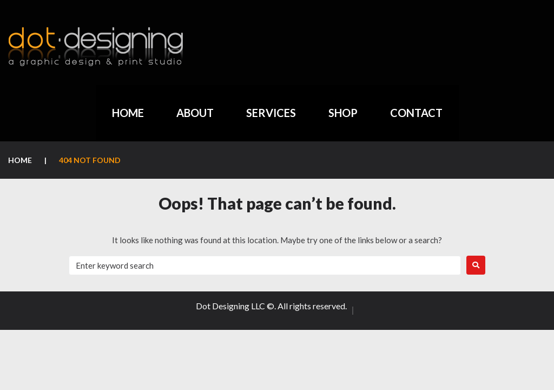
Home (20, 160)
